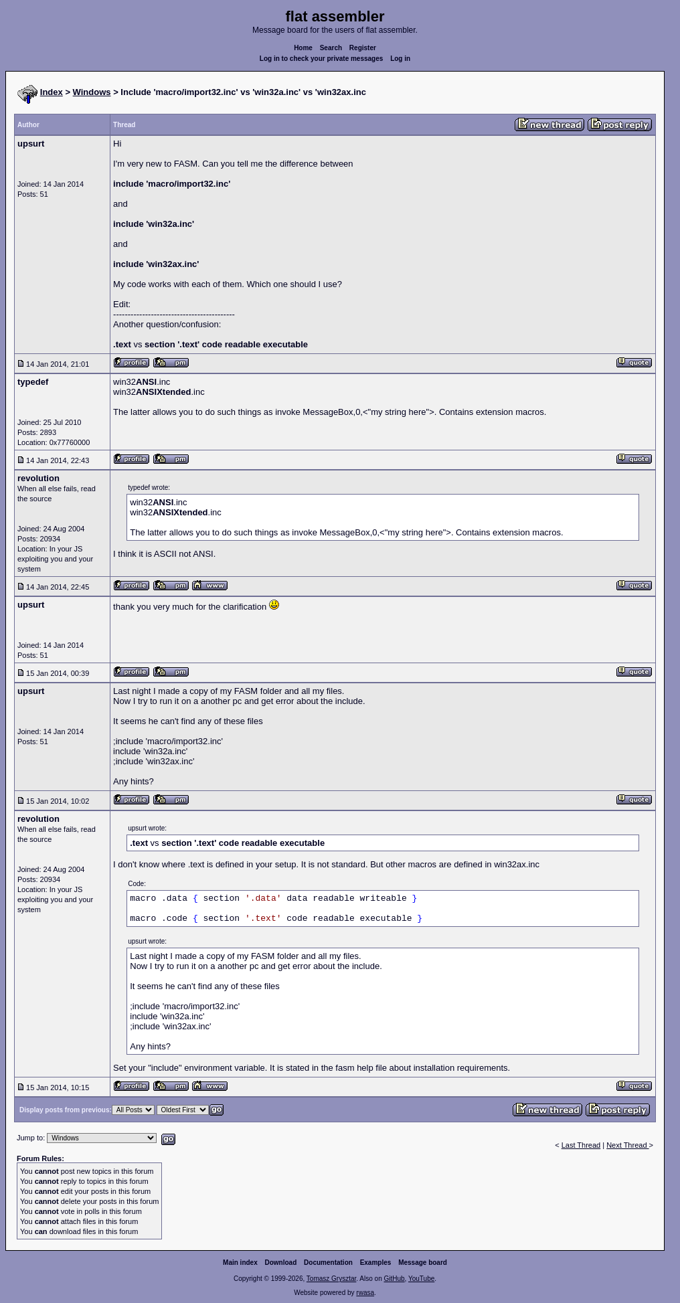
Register (362, 48)
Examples (376, 1262)
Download (281, 1262)
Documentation (328, 1262)
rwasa (365, 1292)
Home (303, 48)
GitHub (394, 1278)
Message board (422, 1262)
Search (331, 48)
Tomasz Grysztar (331, 1278)
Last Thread (581, 1145)
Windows (92, 92)
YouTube (421, 1278)
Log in (400, 58)
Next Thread (627, 1145)
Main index (240, 1262)
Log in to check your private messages (322, 58)
